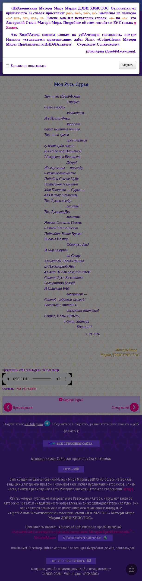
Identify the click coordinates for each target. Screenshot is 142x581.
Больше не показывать (26, 65)
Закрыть (127, 65)
